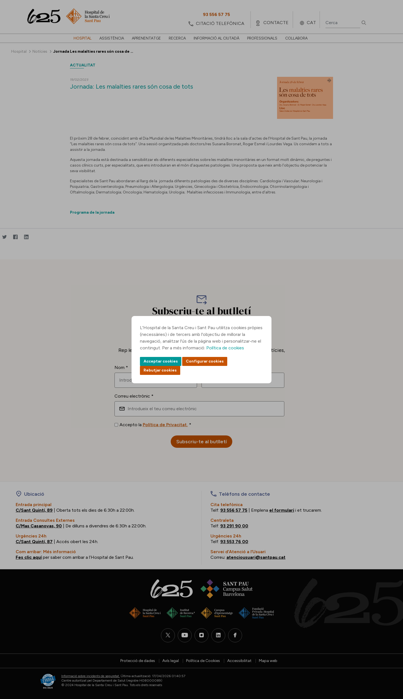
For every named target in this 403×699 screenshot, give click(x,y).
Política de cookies (225, 347)
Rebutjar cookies (160, 370)
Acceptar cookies (161, 361)
